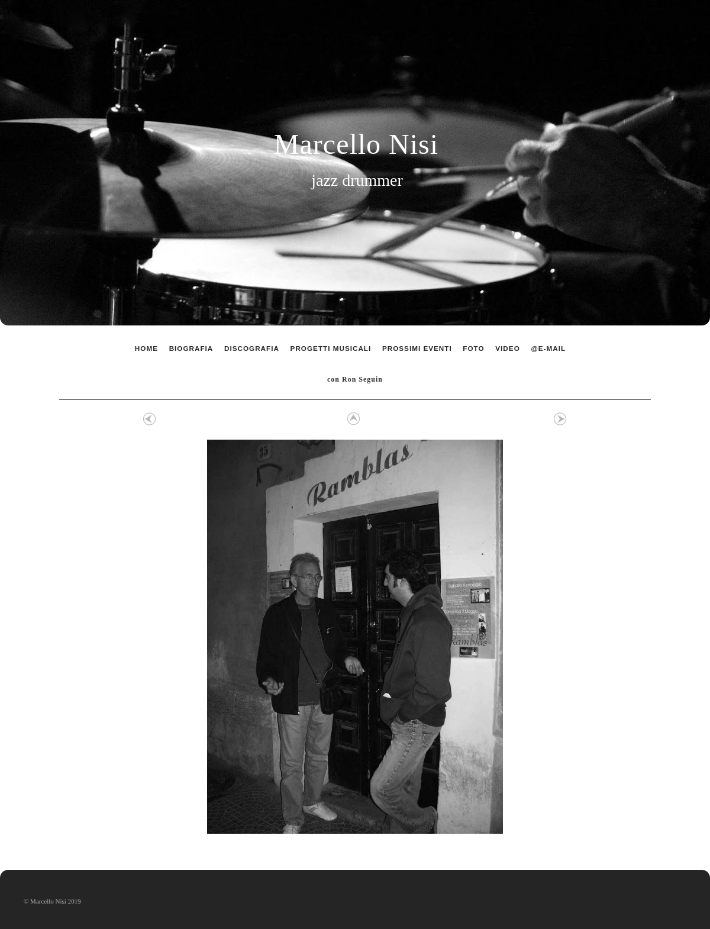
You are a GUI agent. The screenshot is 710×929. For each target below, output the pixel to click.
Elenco (352, 419)
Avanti (560, 419)
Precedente (149, 419)
